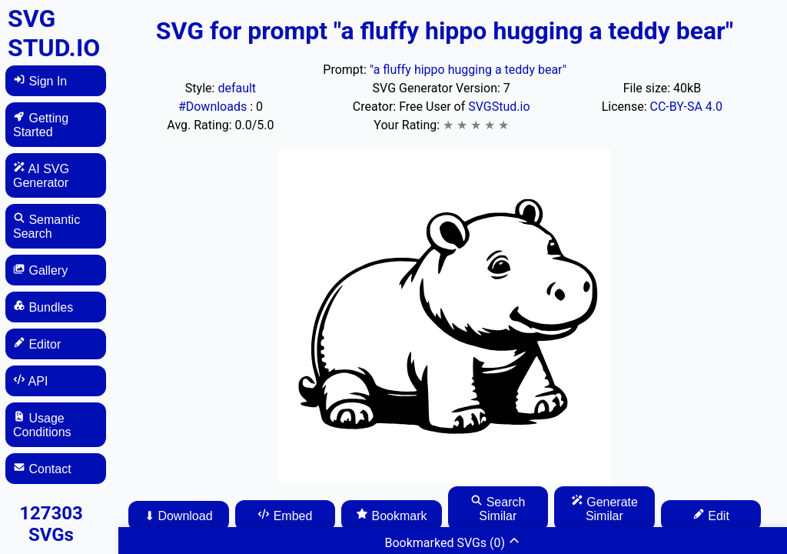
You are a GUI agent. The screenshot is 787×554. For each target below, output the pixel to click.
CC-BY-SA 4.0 (686, 106)
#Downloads (214, 106)
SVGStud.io (499, 106)
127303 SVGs (51, 524)
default (237, 88)
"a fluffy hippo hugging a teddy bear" (468, 69)
